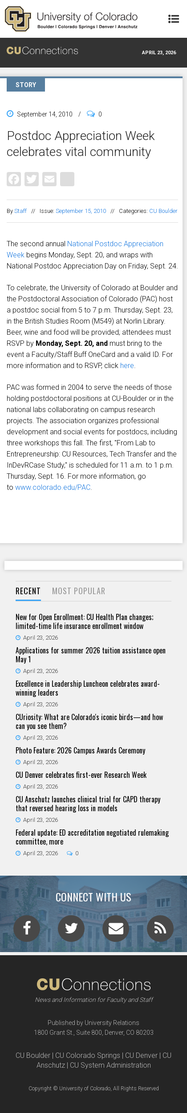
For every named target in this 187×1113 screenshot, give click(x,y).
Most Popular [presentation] (79, 591)
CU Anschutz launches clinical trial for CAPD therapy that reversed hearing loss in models (88, 803)
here (127, 365)
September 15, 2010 (81, 211)
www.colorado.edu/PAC (52, 487)
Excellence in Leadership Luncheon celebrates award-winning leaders (88, 688)
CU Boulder (163, 211)
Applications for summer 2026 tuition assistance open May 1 (91, 655)
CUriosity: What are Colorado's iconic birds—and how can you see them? (89, 721)
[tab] (28, 591)
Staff (20, 211)
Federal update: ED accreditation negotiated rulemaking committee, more (92, 837)
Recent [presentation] (28, 591)
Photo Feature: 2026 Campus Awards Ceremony (80, 750)
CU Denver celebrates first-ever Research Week (81, 774)
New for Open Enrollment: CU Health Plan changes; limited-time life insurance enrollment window (84, 621)
